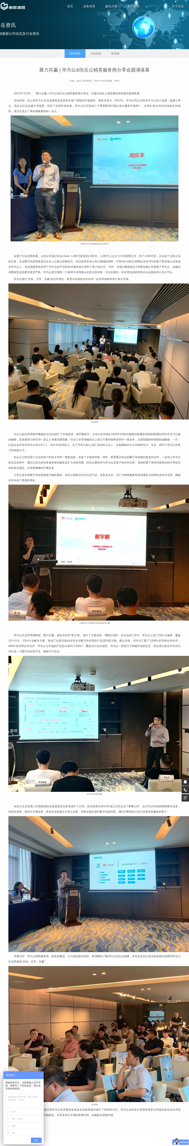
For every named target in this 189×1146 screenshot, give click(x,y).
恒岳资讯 (75, 53)
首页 (70, 6)
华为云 (53, 93)
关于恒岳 (178, 6)
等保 (75, 272)
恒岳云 (63, 93)
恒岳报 (115, 53)
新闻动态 (156, 6)
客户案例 (134, 6)
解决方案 (111, 6)
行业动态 (95, 53)
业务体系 (89, 6)
